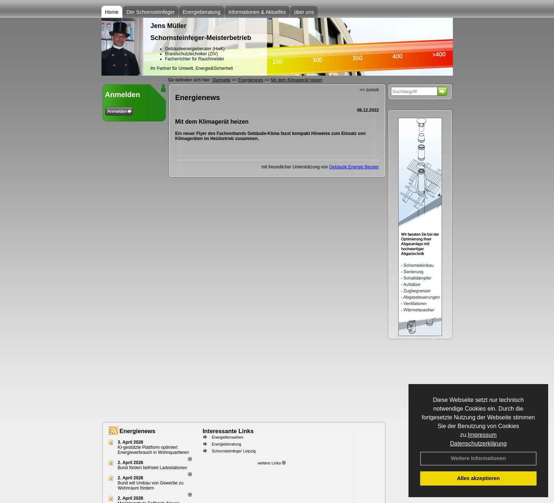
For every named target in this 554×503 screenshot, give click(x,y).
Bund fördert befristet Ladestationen (152, 467)
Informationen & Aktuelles (257, 12)
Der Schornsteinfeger (151, 12)
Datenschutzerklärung (478, 443)
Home (112, 12)
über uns (304, 12)
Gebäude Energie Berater (354, 166)
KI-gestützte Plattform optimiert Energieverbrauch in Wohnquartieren (153, 450)
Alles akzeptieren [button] (478, 478)
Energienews (138, 431)
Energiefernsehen (227, 437)
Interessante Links (228, 431)
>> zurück (369, 89)
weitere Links (272, 463)
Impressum (482, 435)
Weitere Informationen (478, 458)
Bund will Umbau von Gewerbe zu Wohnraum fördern (151, 485)
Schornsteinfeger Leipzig (234, 451)
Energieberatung (201, 12)
